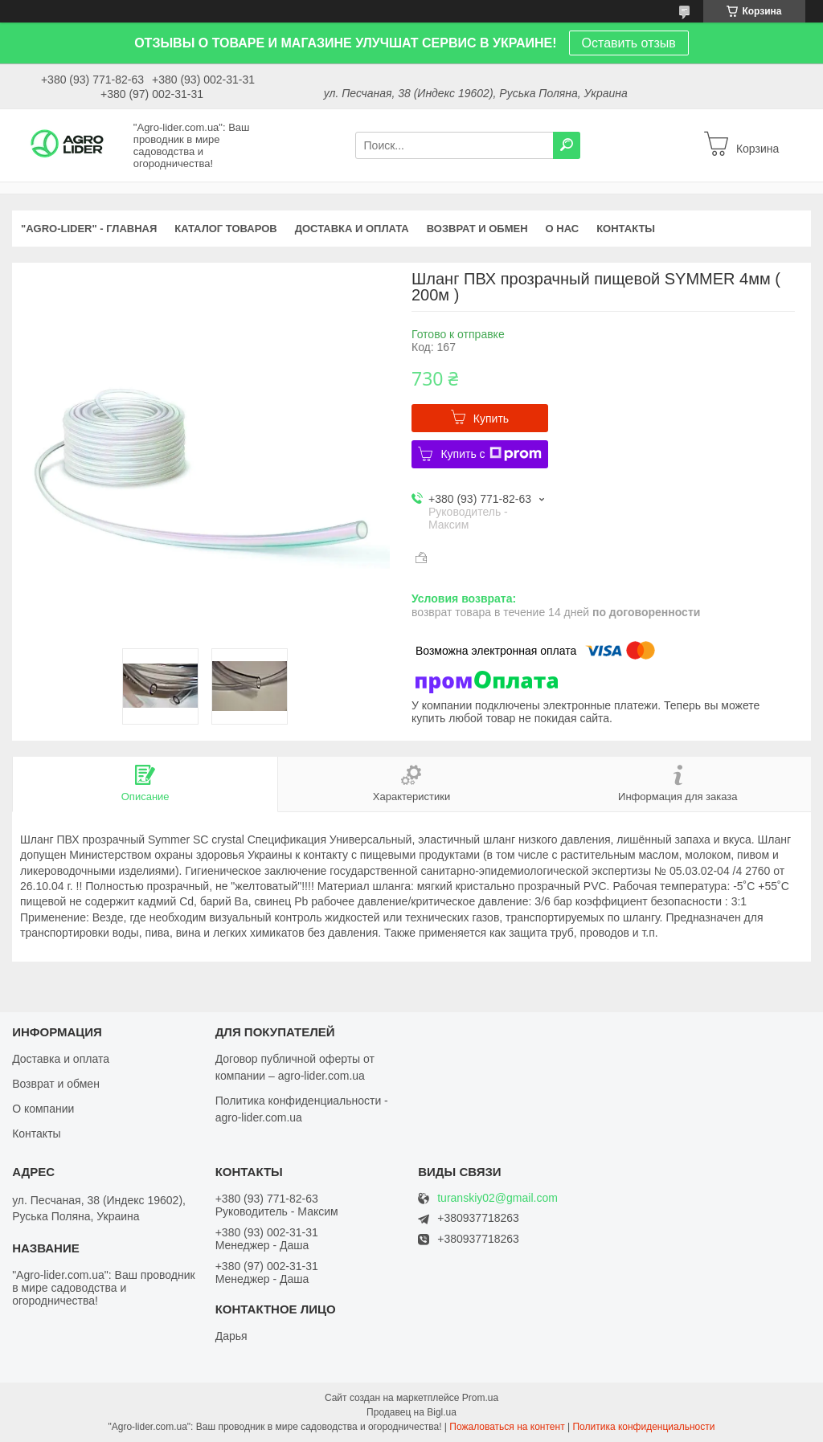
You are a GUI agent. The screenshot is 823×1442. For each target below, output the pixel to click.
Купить (491, 418)
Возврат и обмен (56, 1083)
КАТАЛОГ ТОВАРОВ (225, 229)
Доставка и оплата (60, 1058)
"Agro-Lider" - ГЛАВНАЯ (89, 229)
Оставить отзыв (629, 43)
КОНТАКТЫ (625, 229)
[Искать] (566, 145)
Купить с (490, 454)
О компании (43, 1108)
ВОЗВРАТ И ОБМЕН (477, 229)
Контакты (36, 1133)
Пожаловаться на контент (506, 1426)
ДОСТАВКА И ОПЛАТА (352, 229)
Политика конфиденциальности (643, 1426)
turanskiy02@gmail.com (497, 1198)
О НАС (562, 229)
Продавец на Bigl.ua (411, 1412)
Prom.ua (480, 1397)
